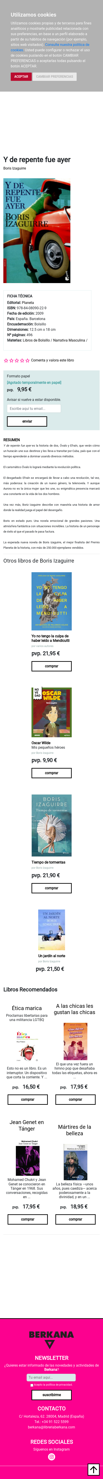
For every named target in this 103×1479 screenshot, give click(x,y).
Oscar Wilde (41, 743)
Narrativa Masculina (69, 340)
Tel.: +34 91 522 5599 (51, 1422)
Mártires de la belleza (74, 1130)
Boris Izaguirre (14, 168)
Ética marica (27, 1008)
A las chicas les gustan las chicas (74, 1009)
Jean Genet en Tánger (27, 1125)
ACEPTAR (21, 76)
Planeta (28, 303)
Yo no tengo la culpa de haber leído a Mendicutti (50, 638)
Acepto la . (53, 1384)
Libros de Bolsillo (36, 340)
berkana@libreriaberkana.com (51, 1427)
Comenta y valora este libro (52, 360)
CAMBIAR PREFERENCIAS (54, 76)
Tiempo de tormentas (48, 862)
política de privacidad (59, 1384)
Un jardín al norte (51, 956)
